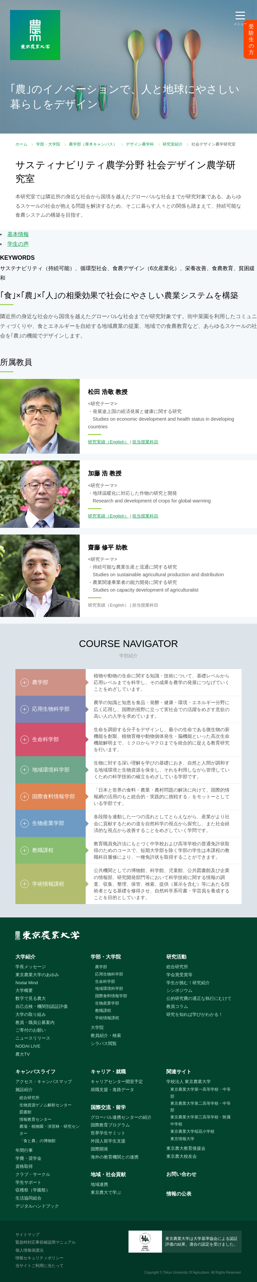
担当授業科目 (145, 441)
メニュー (240, 24)
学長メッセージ (30, 966)
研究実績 (96, 441)
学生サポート (28, 1182)
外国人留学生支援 (108, 1140)
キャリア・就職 (108, 1071)
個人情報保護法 (29, 1250)
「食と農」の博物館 (37, 1140)
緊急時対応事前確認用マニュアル (45, 1242)
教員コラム (177, 1006)
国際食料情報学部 (111, 996)
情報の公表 (178, 1194)
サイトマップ (27, 1234)
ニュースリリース (32, 1038)
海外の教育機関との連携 (115, 1156)
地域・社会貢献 (108, 1174)
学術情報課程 (107, 1018)
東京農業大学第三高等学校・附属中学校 (200, 1120)
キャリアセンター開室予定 (117, 1081)
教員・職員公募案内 (35, 1022)
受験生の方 (251, 39)
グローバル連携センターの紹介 (121, 1117)
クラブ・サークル (32, 1174)
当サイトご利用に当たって (39, 1265)
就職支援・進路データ (112, 1089)
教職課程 (103, 1010)
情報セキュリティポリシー (39, 1258)
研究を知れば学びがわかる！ (194, 1014)
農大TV (22, 1054)
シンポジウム (179, 990)
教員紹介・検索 (106, 1035)
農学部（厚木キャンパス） (93, 144)
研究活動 (176, 956)
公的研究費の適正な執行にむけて (199, 998)
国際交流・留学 (108, 1107)
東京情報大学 (182, 1138)
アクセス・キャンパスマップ (43, 1081)
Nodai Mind (26, 982)
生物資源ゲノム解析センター (45, 1105)
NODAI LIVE (27, 1046)
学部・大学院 (48, 144)
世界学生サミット (108, 1132)
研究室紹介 (173, 144)
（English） (117, 441)
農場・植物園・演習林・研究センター (49, 1130)
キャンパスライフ (35, 1071)
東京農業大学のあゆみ (37, 974)
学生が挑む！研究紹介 (188, 982)
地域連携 (99, 1184)
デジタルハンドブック (37, 1206)
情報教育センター (35, 1119)
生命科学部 (105, 981)
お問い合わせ (181, 1174)
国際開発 (99, 1148)
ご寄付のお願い (30, 1030)
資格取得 (24, 1166)
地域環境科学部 (109, 988)
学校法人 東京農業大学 (188, 1081)
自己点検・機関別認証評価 (41, 1006)
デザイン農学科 (140, 144)
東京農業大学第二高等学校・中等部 (200, 1107)
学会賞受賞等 (179, 974)
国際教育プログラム (110, 1124)
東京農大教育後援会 (185, 1148)
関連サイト (178, 1071)
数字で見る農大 (30, 998)
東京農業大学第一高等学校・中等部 (200, 1093)
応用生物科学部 (109, 974)
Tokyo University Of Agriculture (186, 1272)
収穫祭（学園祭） (32, 1190)
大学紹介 (25, 956)
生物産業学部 (107, 1003)
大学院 (97, 1027)
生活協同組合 (28, 1198)
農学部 (101, 967)
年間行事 (24, 1150)
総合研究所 (177, 966)
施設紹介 (24, 1089)
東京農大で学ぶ (106, 1192)
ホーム (21, 144)
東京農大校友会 (181, 1156)
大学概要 (24, 990)
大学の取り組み (30, 1014)
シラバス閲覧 (104, 1043)
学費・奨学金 (28, 1158)
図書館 (25, 1112)
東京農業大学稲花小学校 (192, 1131)
